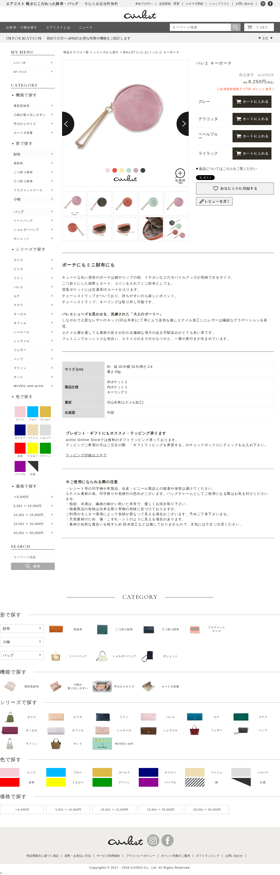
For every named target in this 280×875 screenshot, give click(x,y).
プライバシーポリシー (140, 855)
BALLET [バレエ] (135, 52)
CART (262, 27)
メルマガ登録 (194, 3)
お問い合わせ (244, 3)
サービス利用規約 (108, 855)
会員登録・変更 (169, 3)
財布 (17, 154)
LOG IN (20, 62)
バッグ (19, 212)
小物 (17, 199)
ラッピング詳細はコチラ (86, 455)
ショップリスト (219, 3)
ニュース (86, 27)
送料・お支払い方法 (78, 855)
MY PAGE (20, 71)
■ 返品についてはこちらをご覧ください (226, 169)
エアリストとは (58, 27)
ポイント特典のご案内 (175, 855)
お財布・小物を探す (21, 27)
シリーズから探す (106, 52)
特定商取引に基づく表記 (43, 855)
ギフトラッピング (207, 855)
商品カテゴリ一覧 (76, 52)
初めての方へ (144, 3)
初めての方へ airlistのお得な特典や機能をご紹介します (89, 38)
